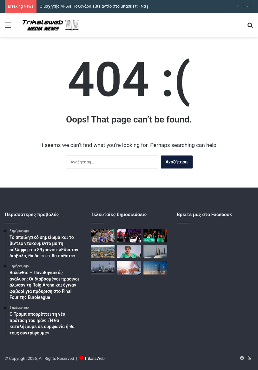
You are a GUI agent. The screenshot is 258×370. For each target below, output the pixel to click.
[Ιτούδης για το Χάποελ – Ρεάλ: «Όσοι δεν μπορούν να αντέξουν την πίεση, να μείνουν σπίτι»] (155, 235)
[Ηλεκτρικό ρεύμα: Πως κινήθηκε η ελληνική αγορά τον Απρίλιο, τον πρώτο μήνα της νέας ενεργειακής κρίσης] (155, 267)
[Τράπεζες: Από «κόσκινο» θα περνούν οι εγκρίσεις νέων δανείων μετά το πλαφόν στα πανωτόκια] (129, 267)
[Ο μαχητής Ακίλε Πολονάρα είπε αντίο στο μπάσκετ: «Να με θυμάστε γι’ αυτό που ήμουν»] (103, 235)
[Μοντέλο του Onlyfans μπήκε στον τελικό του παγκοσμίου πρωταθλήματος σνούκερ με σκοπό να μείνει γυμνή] (129, 235)
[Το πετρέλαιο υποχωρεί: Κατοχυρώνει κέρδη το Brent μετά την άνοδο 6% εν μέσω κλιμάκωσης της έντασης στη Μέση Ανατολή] (103, 267)
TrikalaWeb (94, 358)
